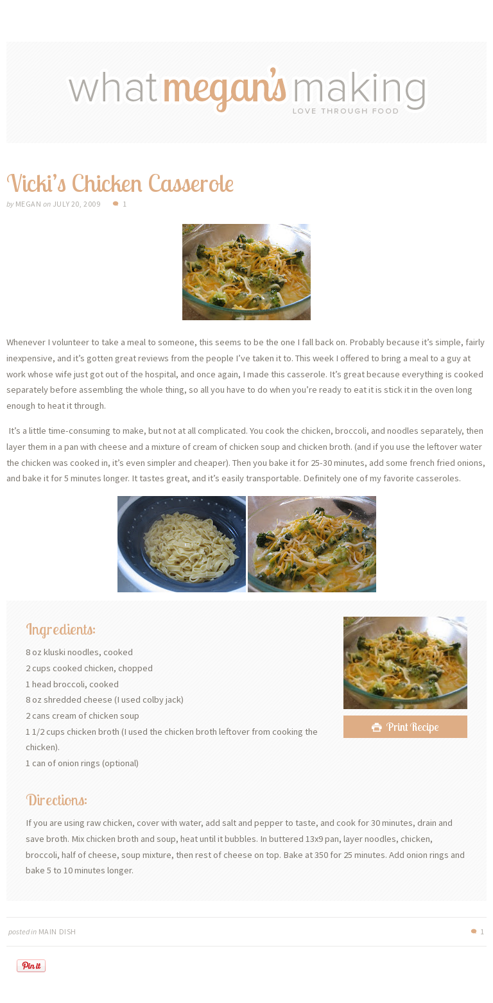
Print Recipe (412, 726)
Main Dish (57, 931)
